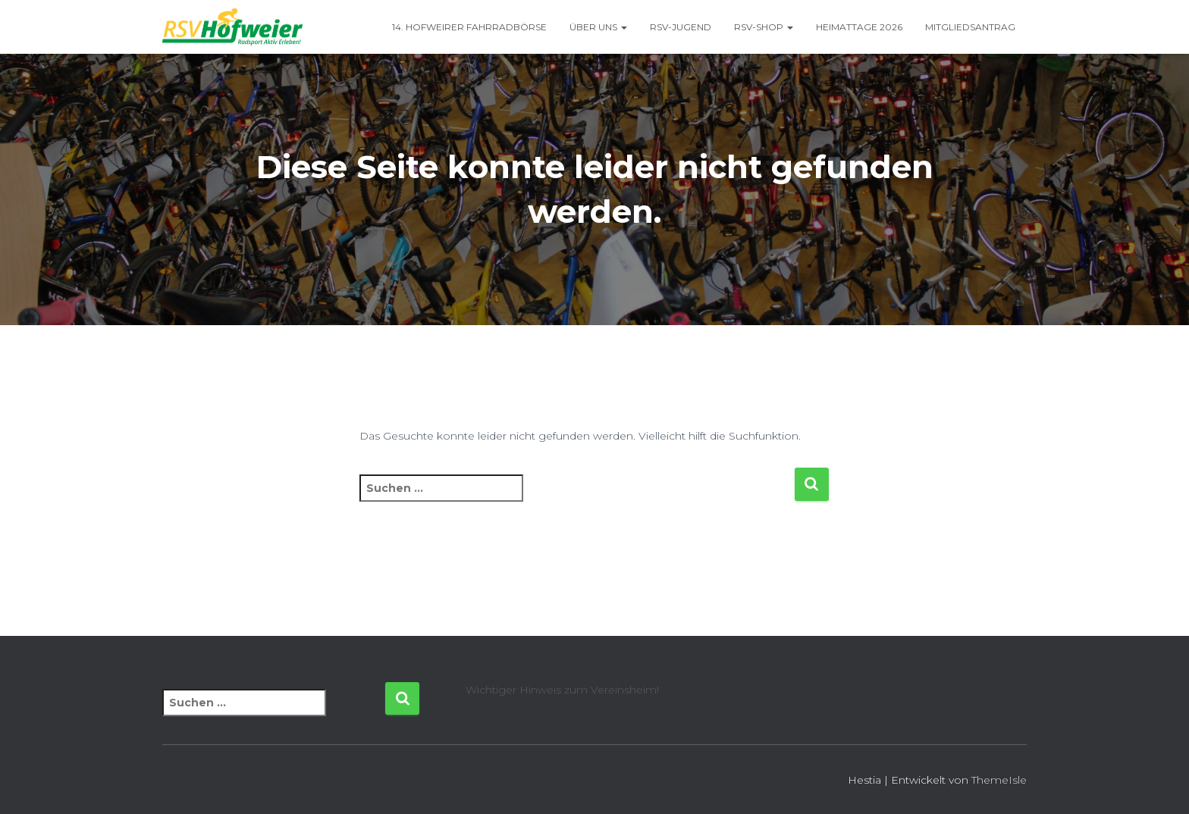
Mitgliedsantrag (970, 27)
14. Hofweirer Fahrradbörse (469, 27)
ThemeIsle (999, 780)
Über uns (598, 27)
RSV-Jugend (680, 27)
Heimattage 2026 (859, 27)
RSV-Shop (763, 27)
